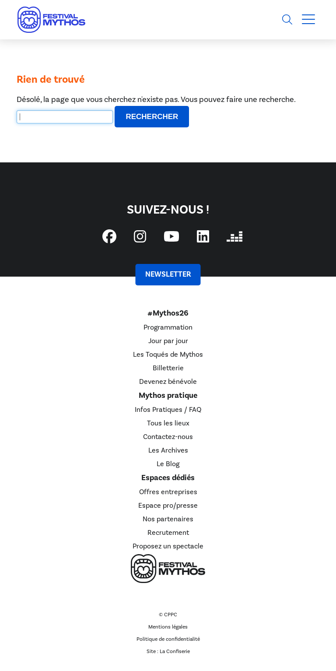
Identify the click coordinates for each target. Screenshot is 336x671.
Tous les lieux (168, 423)
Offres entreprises (168, 492)
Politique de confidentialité (168, 639)
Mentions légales (168, 627)
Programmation (168, 327)
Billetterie (168, 368)
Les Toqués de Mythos (168, 354)
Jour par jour (168, 341)
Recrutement (168, 532)
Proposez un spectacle (168, 546)
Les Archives (168, 450)
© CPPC (168, 614)
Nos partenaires (168, 519)
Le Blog (168, 464)
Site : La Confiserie (168, 651)
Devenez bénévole (168, 381)
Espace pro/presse (168, 505)
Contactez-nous (168, 436)
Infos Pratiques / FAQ (168, 409)
